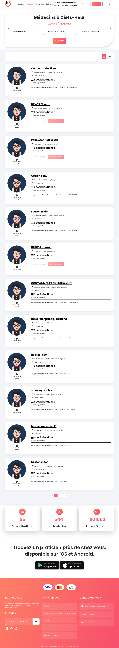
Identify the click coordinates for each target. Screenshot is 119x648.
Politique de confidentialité (52, 633)
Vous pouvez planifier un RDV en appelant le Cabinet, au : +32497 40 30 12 (54, 301)
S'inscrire (96, 6)
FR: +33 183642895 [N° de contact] (89, 620)
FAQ (45, 625)
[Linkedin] (6, 626)
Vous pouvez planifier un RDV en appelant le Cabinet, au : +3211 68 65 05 (53, 480)
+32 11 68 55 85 (39, 433)
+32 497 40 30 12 (39, 289)
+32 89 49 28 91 (39, 218)
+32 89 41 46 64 (39, 182)
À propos (46, 604)
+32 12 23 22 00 (39, 75)
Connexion (85, 6)
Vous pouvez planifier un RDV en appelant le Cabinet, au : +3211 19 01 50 (53, 408)
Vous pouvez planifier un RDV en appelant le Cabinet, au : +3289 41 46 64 (54, 194)
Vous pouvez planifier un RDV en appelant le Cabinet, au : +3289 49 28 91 (54, 229)
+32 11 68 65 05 (39, 468)
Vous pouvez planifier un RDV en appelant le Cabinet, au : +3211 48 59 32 (53, 337)
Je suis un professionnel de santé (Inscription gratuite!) (60, 611)
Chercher (59, 40)
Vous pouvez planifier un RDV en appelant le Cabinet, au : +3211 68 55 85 (53, 444)
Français (108, 6)
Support (46, 618)
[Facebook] (11, 626)
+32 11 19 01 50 (38, 397)
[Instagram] (16, 626)
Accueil (52, 23)
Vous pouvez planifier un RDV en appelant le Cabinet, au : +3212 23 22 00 (54, 86)
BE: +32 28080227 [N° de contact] (89, 612)
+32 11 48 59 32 (38, 325)
